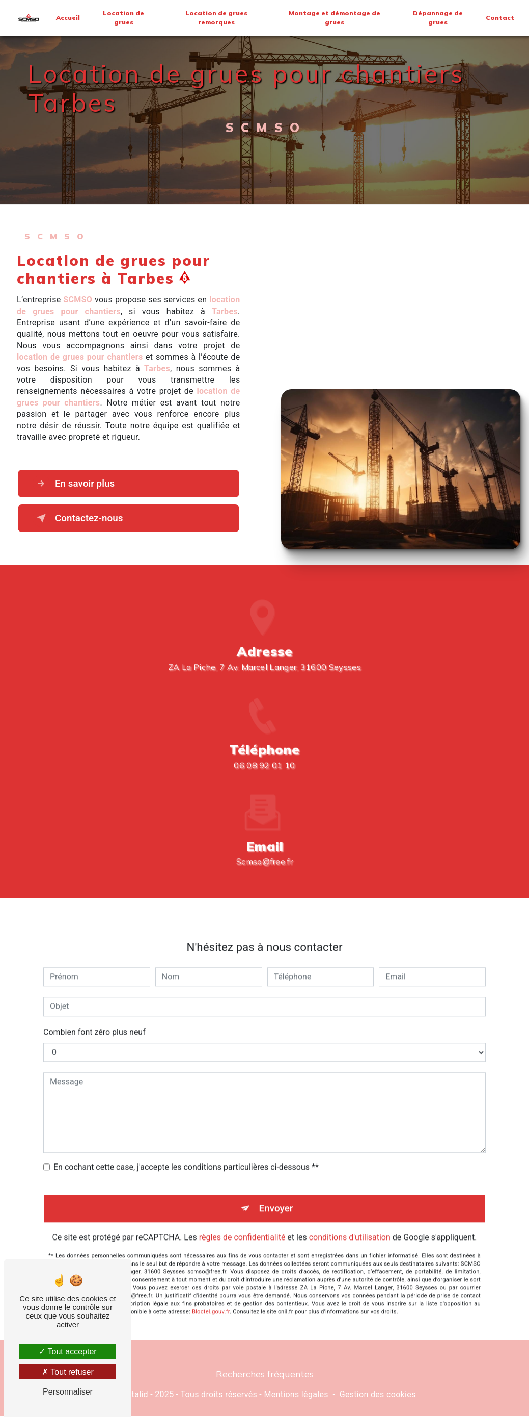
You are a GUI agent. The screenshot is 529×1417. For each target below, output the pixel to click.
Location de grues (123, 17)
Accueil (68, 17)
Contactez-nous (79, 518)
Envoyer (276, 1191)
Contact (500, 17)
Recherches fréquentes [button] (265, 1374)
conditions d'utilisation (350, 1221)
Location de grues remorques (217, 17)
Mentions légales (296, 1394)
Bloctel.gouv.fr (211, 1295)
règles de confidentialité (242, 1221)
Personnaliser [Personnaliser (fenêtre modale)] (68, 1391)
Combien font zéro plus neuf (94, 1015)
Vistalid (134, 1394)
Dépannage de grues (438, 17)
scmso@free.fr (264, 845)
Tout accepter (67, 1351)
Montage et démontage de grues (334, 17)
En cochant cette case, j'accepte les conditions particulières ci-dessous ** (186, 1150)
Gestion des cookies (378, 1394)
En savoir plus (74, 483)
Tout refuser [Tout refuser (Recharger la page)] (68, 1372)
